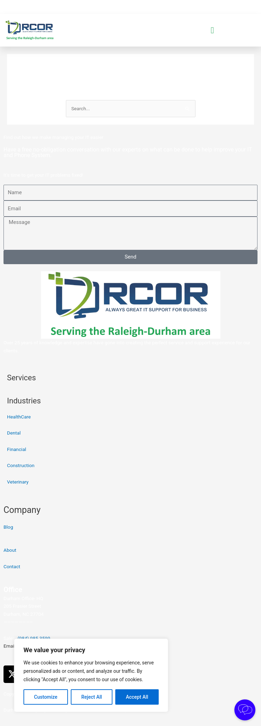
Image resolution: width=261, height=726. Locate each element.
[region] (91, 675)
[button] (212, 30)
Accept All (137, 697)
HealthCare (19, 417)
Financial (16, 449)
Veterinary (18, 482)
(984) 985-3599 (34, 638)
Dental (14, 433)
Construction (20, 465)
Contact (12, 566)
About (10, 550)
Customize (45, 697)
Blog (8, 527)
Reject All (91, 697)
